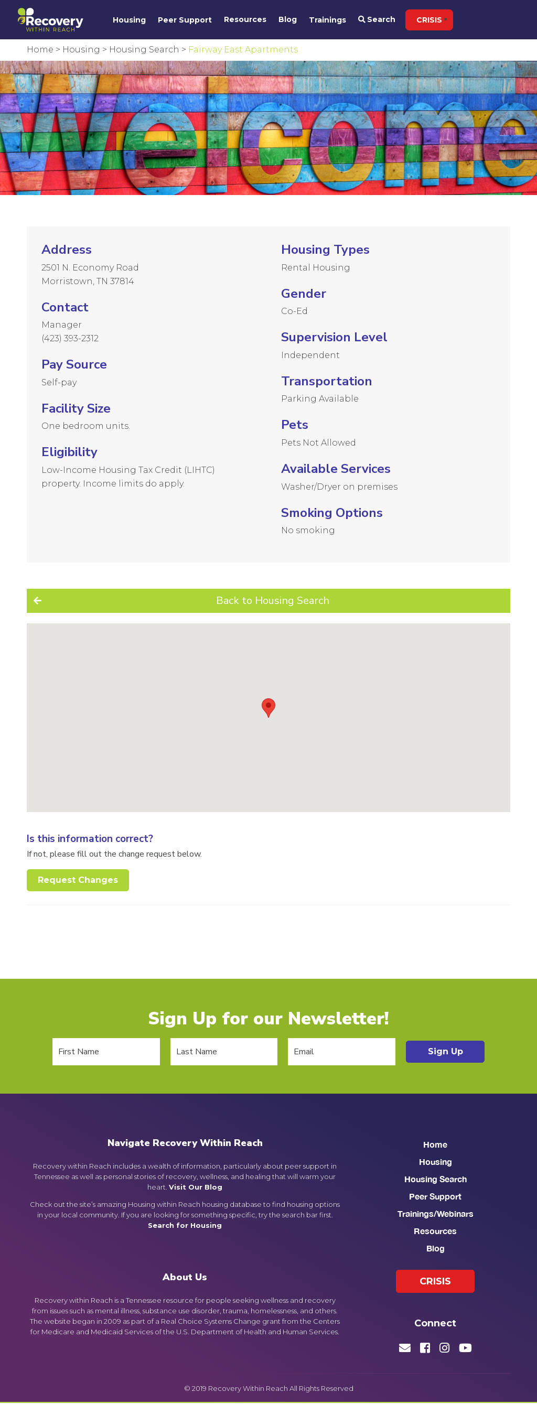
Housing (129, 20)
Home (435, 1144)
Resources (245, 19)
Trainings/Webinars (436, 1213)
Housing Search (435, 1179)
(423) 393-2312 (70, 338)
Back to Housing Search (272, 600)
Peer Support (185, 20)
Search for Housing (185, 1225)
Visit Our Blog (195, 1187)
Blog (287, 19)
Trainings (327, 20)
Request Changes (78, 880)
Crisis (429, 20)
